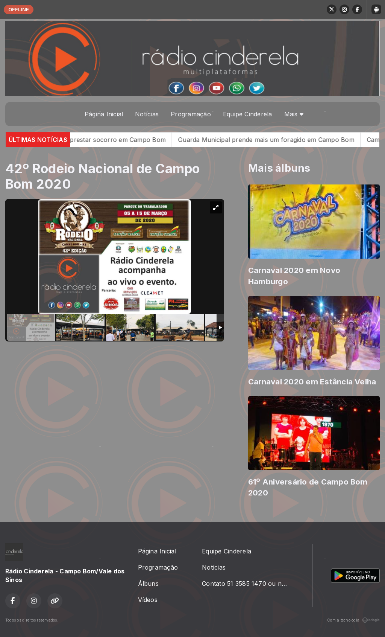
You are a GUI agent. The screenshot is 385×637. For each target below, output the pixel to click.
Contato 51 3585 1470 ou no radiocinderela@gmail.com (248, 583)
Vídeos (148, 599)
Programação (191, 114)
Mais (293, 114)
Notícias (147, 114)
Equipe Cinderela (247, 114)
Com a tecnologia (353, 620)
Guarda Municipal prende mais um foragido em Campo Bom (275, 139)
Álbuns (148, 583)
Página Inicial (104, 114)
